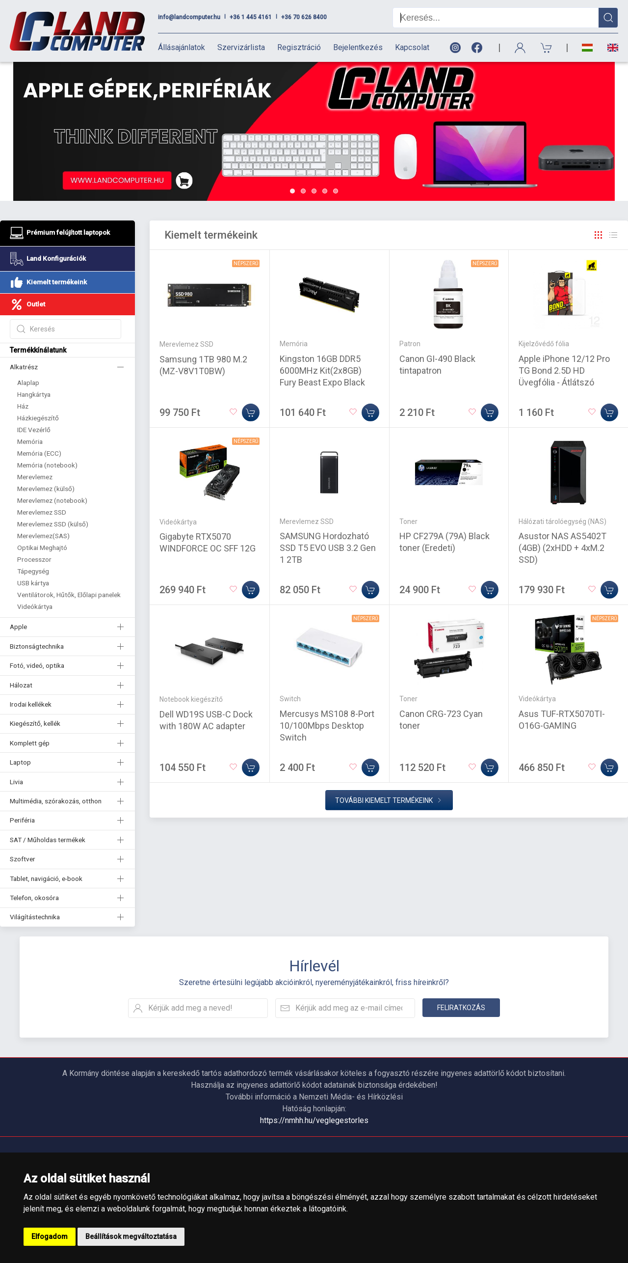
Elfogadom (49, 1236)
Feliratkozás (461, 1008)
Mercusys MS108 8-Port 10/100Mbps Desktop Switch (327, 725)
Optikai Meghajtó (42, 547)
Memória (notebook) (47, 465)
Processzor (34, 559)
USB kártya (33, 583)
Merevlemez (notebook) (52, 500)
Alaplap (28, 382)
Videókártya (34, 606)
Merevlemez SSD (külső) (52, 524)
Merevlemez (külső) (46, 489)
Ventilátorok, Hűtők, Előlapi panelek (69, 595)
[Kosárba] (251, 412)
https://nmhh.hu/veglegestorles (314, 1120)
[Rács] (598, 235)
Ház (22, 406)
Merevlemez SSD (41, 512)
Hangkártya (34, 394)
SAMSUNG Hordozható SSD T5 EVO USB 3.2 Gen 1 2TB (328, 548)
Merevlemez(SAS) (43, 536)
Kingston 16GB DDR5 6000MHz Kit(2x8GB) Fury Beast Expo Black (322, 370)
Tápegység (33, 571)
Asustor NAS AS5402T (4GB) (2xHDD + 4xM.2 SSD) (562, 548)
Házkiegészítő (38, 418)
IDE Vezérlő (34, 430)
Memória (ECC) (39, 453)
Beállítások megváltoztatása (131, 1236)
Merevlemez (34, 477)
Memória (30, 441)
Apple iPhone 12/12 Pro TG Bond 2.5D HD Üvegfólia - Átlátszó (564, 370)
